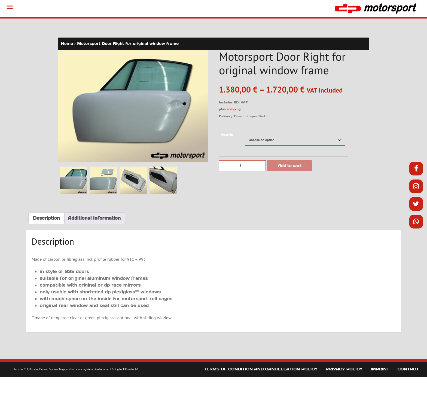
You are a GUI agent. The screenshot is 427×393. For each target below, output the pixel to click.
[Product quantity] (242, 165)
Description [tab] (46, 218)
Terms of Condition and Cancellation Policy (261, 369)
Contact (408, 369)
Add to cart (289, 165)
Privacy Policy (344, 369)
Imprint (380, 369)
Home (67, 43)
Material (227, 135)
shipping (234, 109)
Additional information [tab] (94, 218)
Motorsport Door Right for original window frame (128, 43)
